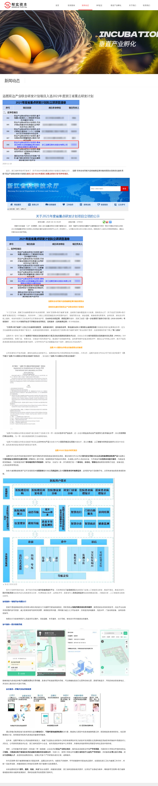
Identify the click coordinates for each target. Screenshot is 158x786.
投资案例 (71, 5)
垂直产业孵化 (116, 5)
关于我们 (132, 5)
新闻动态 (85, 5)
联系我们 (146, 5)
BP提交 (99, 5)
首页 (57, 5)
